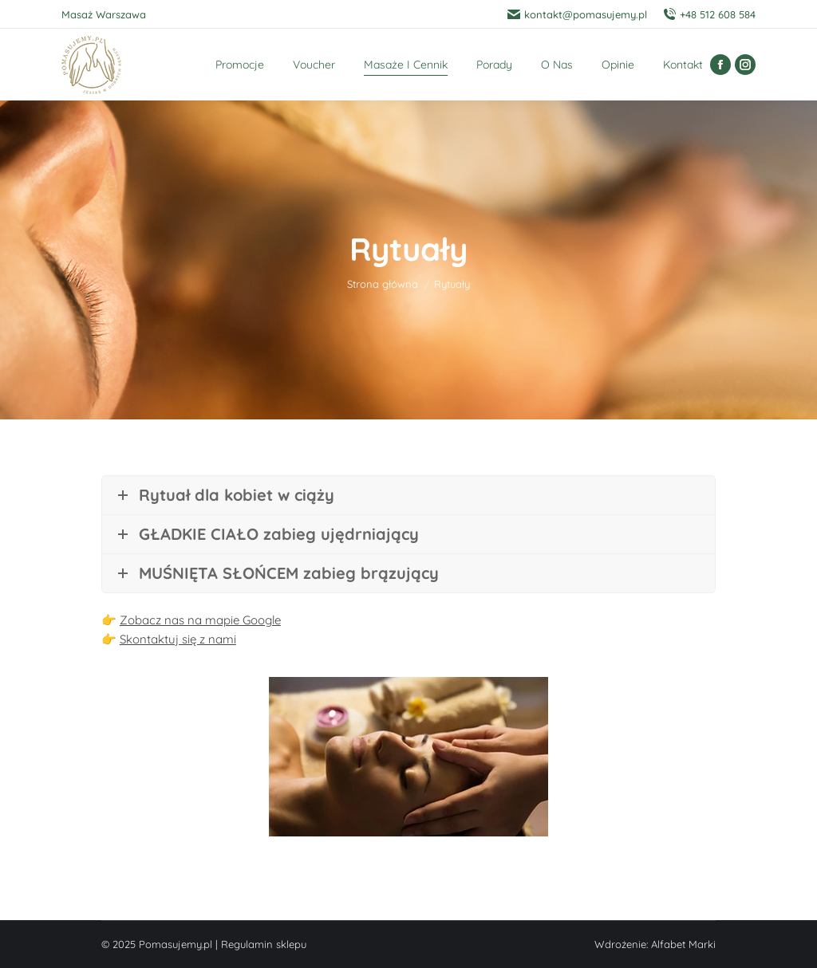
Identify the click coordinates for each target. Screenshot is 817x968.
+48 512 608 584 (709, 14)
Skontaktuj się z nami (178, 639)
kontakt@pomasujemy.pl (577, 14)
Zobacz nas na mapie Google (200, 620)
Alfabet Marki (683, 944)
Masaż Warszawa (103, 14)
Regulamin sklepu (263, 944)
